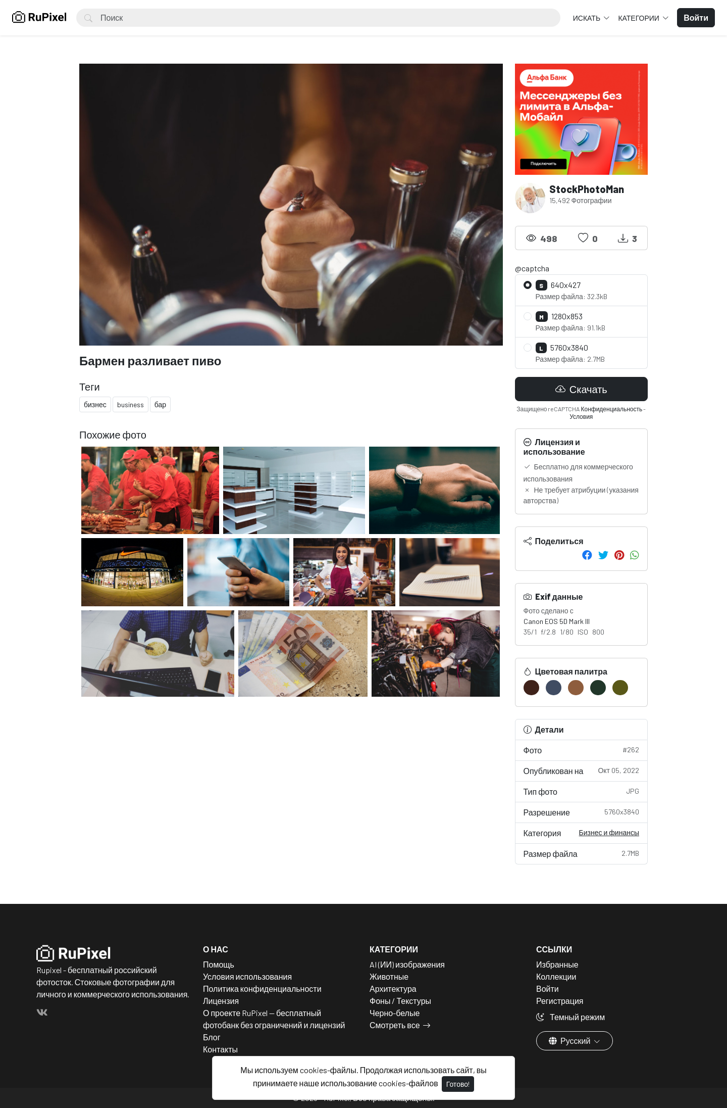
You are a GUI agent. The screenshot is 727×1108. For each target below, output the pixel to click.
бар (160, 404)
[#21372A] (598, 687)
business (130, 404)
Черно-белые (395, 1013)
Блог (212, 1037)
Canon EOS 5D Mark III (557, 621)
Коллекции (556, 976)
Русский (570, 1040)
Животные (389, 976)
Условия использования (247, 976)
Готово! (458, 1084)
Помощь (218, 964)
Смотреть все (395, 1025)
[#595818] (620, 687)
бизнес (95, 404)
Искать (587, 18)
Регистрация (560, 1000)
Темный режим (570, 1017)
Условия (581, 416)
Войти (547, 988)
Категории (639, 18)
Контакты (220, 1049)
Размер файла (582, 853)
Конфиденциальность (611, 408)
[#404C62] (553, 687)
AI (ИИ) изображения (407, 964)
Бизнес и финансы (609, 832)
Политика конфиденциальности (262, 988)
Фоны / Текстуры (400, 1000)
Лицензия (221, 1000)
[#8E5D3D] (576, 687)
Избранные (557, 964)
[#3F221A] (531, 687)
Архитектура (393, 988)
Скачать (581, 389)
